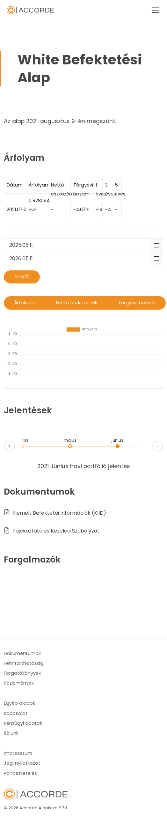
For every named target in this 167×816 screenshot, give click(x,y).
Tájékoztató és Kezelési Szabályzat (51, 530)
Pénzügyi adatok (23, 723)
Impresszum (18, 753)
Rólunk (11, 733)
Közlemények (19, 683)
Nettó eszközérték (76, 302)
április (22, 440)
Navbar (30, 10)
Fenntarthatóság (23, 663)
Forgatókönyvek (22, 673)
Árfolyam (24, 302)
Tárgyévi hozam (136, 302)
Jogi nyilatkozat (22, 763)
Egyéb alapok (19, 703)
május (70, 440)
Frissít (21, 276)
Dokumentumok (22, 653)
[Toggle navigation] (154, 10)
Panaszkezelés (20, 773)
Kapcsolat (15, 713)
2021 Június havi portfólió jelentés (83, 466)
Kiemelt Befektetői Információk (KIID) (55, 513)
